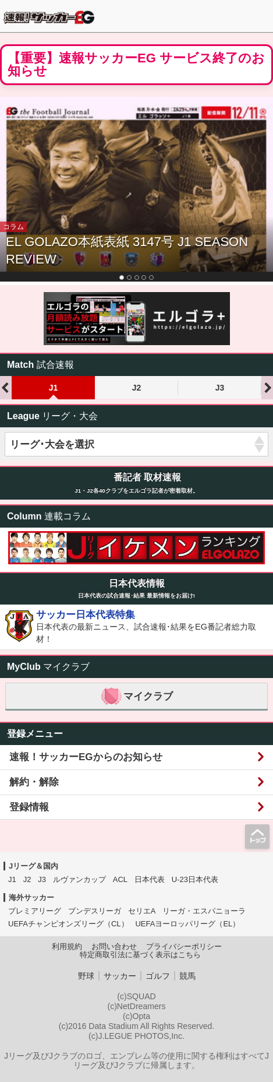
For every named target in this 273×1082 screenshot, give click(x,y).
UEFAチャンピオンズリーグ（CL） (68, 923)
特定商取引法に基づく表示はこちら (140, 955)
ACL (120, 879)
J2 (136, 387)
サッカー (120, 976)
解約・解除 (34, 782)
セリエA (142, 911)
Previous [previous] (6, 387)
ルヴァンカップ (79, 879)
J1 (53, 387)
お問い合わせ (114, 947)
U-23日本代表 (195, 879)
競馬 (187, 976)
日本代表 (149, 879)
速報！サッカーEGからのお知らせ (85, 757)
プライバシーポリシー (184, 947)
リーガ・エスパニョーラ (204, 911)
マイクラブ (136, 696)
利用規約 (67, 947)
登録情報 (29, 807)
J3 (220, 387)
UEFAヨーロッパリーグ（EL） (187, 923)
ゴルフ (158, 976)
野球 (86, 976)
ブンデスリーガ (94, 911)
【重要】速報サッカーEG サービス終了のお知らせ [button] (136, 65)
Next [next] (267, 387)
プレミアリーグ (34, 911)
